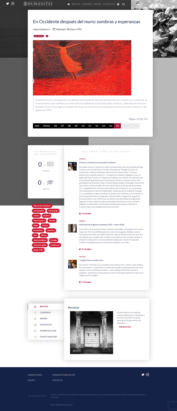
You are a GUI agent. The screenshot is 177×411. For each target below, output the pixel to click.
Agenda (82, 221)
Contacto (57, 380)
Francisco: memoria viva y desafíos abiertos (97, 162)
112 (96, 126)
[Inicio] (68, 4)
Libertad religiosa (40, 240)
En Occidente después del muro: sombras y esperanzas (86, 21)
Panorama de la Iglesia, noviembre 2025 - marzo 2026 (101, 224)
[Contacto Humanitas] (123, 4)
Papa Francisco (39, 221)
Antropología (53, 211)
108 (69, 126)
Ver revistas (125, 327)
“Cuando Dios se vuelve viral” (91, 260)
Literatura (51, 230)
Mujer (36, 225)
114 (110, 126)
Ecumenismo (38, 230)
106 (55, 126)
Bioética (47, 216)
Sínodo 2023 (38, 250)
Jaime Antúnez (39, 36)
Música (43, 235)
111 (89, 126)
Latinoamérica (39, 211)
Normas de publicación (63, 375)
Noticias (82, 159)
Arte (35, 235)
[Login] (118, 4)
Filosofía (52, 221)
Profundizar (86, 214)
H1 (47, 36)
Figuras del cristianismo (42, 206)
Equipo (31, 380)
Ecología (54, 240)
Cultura (36, 216)
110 (82, 126)
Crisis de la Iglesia (40, 245)
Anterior (46, 126)
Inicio (37, 126)
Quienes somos (35, 375)
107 (62, 126)
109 (76, 126)
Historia (45, 225)
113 (103, 126)
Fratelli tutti (55, 245)
